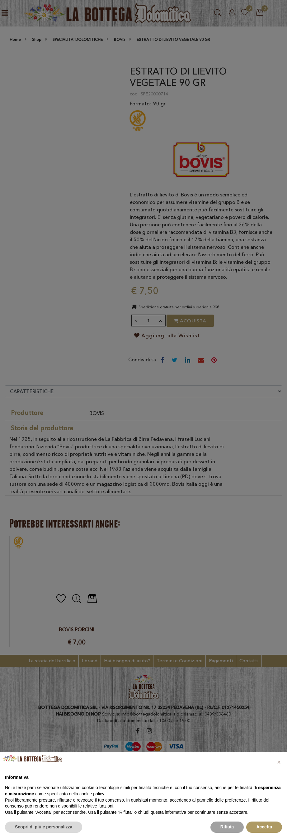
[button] (279, 762)
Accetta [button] (264, 826)
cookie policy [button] (91, 793)
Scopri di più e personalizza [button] (43, 826)
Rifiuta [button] (227, 826)
